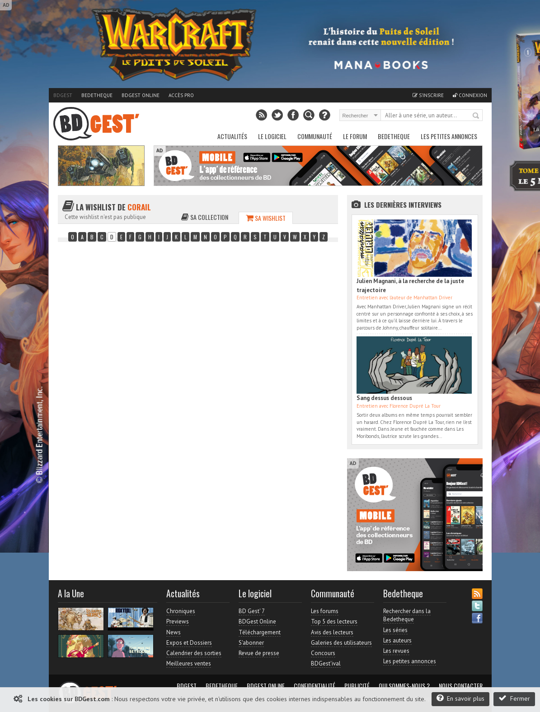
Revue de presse (259, 653)
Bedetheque (97, 95)
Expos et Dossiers (189, 643)
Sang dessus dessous (384, 398)
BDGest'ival (326, 663)
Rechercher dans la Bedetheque (407, 615)
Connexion (470, 95)
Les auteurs (397, 640)
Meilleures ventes (188, 663)
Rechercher (476, 116)
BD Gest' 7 (252, 611)
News (173, 632)
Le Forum (355, 136)
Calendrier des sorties (193, 653)
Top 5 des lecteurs (334, 621)
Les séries (395, 630)
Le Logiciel (272, 136)
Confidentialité (314, 685)
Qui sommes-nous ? (404, 685)
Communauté (314, 136)
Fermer (514, 698)
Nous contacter (461, 685)
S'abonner (251, 643)
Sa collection (204, 217)
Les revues (396, 651)
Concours (323, 653)
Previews (177, 621)
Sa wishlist (266, 218)
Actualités (232, 136)
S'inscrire (428, 95)
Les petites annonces (449, 136)
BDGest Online (141, 95)
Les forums (324, 611)
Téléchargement (260, 632)
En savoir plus (460, 698)
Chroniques (180, 611)
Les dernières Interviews (402, 204)
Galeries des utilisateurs (341, 643)
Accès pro (181, 95)
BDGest (62, 95)
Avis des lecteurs (332, 632)
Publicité (357, 685)
